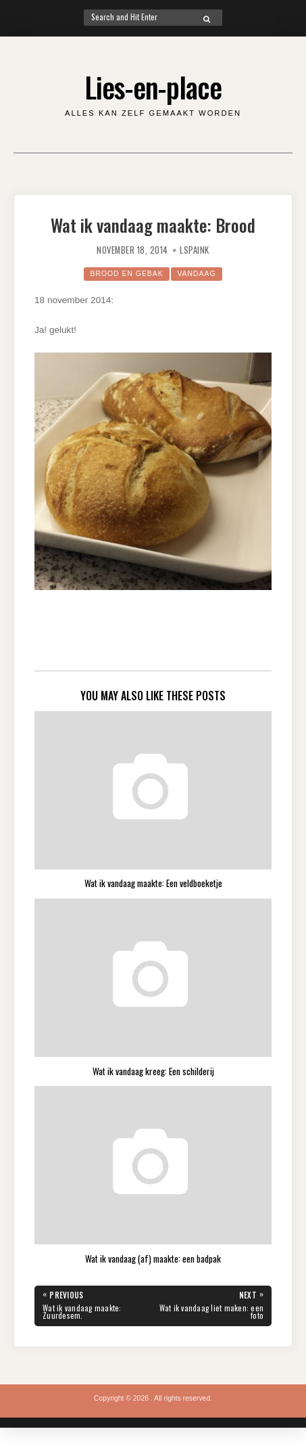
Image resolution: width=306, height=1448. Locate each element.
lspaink (194, 250)
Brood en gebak (126, 273)
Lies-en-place (153, 87)
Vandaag (196, 273)
